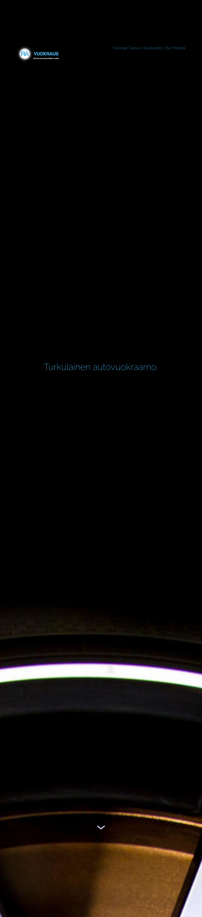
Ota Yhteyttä (175, 48)
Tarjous (135, 48)
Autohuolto (153, 48)
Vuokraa (120, 48)
